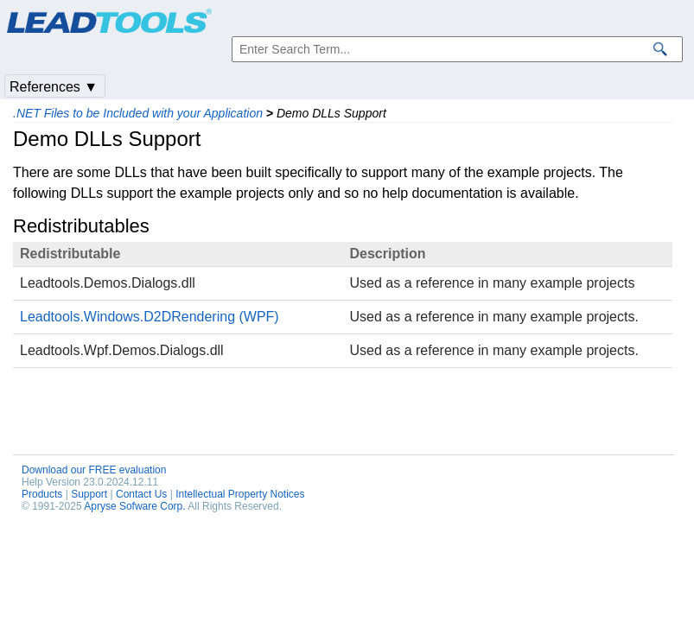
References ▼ (54, 86)
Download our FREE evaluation (94, 470)
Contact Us (141, 494)
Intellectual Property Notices (239, 494)
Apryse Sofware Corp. (134, 506)
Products (42, 494)
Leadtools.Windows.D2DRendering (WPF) (149, 316)
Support (89, 494)
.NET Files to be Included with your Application (138, 113)
